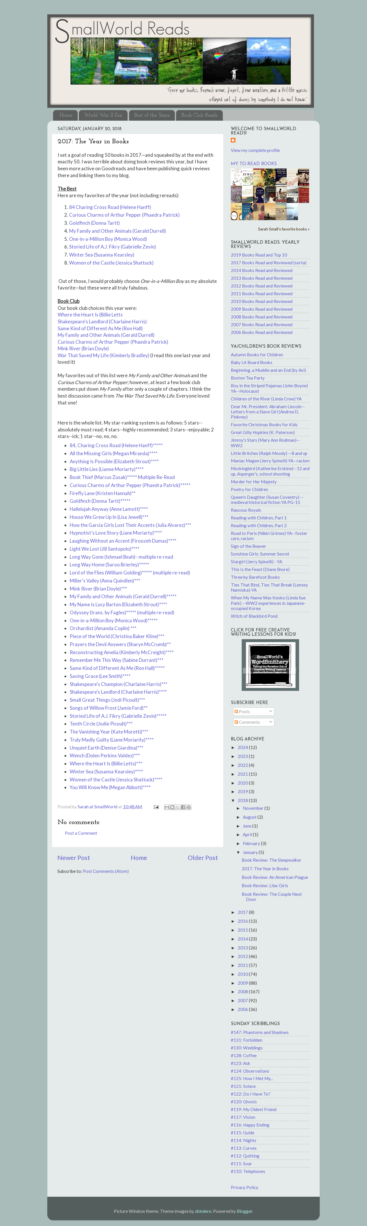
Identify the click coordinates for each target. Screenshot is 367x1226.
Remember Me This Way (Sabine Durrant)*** (116, 660)
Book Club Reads (199, 115)
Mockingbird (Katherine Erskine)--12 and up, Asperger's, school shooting (270, 471)
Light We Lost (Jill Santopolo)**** (104, 549)
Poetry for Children (249, 489)
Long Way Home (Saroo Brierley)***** (109, 565)
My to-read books (254, 164)
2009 (243, 983)
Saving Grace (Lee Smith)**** (100, 676)
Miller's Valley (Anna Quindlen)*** (105, 581)
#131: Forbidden (246, 1040)
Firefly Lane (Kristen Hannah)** (103, 493)
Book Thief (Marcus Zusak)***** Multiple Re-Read (122, 477)
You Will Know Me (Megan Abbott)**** (110, 787)
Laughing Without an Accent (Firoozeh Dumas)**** (123, 541)
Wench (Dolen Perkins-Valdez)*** (105, 755)
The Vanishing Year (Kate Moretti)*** (109, 732)
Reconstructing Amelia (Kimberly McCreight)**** (122, 652)
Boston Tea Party (248, 377)
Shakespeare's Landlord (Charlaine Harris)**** (118, 692)
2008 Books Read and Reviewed (261, 316)
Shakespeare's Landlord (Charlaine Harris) (102, 321)
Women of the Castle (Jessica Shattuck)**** (116, 780)
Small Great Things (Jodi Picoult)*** (107, 700)
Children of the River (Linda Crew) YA (266, 398)
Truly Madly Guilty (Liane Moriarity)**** (112, 740)
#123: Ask (240, 1063)
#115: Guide (242, 1132)
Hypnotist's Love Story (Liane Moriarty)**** (116, 533)
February (252, 843)
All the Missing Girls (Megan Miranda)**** (113, 453)
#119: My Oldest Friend (253, 1109)
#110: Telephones (248, 1171)
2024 (243, 747)
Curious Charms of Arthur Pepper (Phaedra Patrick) (124, 215)
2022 (243, 765)
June (247, 825)
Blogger (244, 1211)
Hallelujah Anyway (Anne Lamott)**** (109, 509)
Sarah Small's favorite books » (284, 228)
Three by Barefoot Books (255, 577)
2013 (243, 947)
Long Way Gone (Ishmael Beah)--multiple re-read (121, 557)
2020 (243, 782)
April (248, 834)
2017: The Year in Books (265, 868)
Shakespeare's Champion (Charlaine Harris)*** (118, 684)
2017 (243, 912)
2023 (243, 756)
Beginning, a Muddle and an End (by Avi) (268, 370)
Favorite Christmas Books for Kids (264, 424)
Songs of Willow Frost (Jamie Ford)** (109, 708)
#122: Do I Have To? (250, 1093)
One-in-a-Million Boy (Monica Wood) (108, 239)
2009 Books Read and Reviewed (261, 309)
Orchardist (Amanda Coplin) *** (103, 628)
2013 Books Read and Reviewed (261, 278)
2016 (243, 921)
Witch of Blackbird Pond (254, 616)
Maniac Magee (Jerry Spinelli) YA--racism (270, 460)
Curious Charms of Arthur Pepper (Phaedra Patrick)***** (130, 485)
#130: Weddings (247, 1047)
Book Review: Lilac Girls (265, 885)
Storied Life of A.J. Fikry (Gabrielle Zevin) (112, 247)
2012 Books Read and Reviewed (261, 285)
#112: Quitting (245, 1155)
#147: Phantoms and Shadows (260, 1032)
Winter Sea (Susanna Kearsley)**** (106, 772)
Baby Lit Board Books (251, 362)
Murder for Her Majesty (254, 481)
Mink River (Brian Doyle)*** (98, 589)
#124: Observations (250, 1071)
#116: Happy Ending (250, 1124)
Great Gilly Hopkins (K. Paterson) (263, 432)
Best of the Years (151, 115)
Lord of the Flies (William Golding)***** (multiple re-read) (130, 573)
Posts (242, 711)
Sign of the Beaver (248, 546)
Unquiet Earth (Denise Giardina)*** (106, 748)
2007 (243, 1000)
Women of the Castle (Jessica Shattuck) (111, 263)
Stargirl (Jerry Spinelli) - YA (256, 561)
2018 (243, 800)
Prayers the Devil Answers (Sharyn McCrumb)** (120, 644)
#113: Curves (244, 1148)
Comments (247, 722)
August (250, 817)
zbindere (203, 1211)
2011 (243, 965)
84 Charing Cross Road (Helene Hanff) (110, 207)
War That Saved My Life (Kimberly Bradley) (103, 355)
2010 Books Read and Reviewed (261, 301)
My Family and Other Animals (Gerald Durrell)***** (123, 596)
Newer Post (73, 857)
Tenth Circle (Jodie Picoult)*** (101, 724)
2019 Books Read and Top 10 (259, 254)
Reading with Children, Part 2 (259, 525)
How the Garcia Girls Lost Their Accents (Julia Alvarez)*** (130, 525)
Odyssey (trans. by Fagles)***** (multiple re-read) (122, 612)
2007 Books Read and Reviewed (261, 324)
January (251, 852)
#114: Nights (243, 1140)
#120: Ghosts (244, 1101)
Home (66, 115)
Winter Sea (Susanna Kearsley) (101, 255)
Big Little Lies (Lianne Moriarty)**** (107, 469)
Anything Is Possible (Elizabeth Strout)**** (114, 461)
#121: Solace (243, 1086)
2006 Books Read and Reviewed (261, 332)
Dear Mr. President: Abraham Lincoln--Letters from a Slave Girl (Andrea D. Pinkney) (268, 412)
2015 (243, 929)
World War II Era (103, 115)
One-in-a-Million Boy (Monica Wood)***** (114, 620)
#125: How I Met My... (252, 1078)
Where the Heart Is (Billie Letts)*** (106, 763)
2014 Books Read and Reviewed (261, 270)
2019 (243, 791)
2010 (243, 974)
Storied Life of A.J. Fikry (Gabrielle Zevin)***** (118, 716)
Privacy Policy (244, 1187)
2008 (243, 991)
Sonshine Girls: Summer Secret (260, 553)
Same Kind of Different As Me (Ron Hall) (100, 328)
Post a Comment (81, 833)
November (253, 808)
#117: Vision (243, 1117)
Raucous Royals (246, 510)
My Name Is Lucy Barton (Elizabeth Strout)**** (118, 604)
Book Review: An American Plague (275, 877)
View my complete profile (255, 150)
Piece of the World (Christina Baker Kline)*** (117, 636)
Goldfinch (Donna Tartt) (94, 223)
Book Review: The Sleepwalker (271, 860)
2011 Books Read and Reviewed (261, 293)
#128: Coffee (244, 1055)
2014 (243, 938)
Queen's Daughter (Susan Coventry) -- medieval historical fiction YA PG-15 (267, 499)
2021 (243, 774)
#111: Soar (241, 1163)
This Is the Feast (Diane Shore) (260, 569)
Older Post (203, 857)
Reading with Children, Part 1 (259, 517)
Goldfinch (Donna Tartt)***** (100, 501)
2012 (243, 956)
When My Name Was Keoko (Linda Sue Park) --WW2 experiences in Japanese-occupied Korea (268, 603)
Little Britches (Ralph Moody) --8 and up (269, 453)
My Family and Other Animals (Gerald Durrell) (117, 231)
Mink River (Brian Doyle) (83, 348)
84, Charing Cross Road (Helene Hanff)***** (116, 445)
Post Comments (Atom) (106, 871)
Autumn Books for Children (257, 354)
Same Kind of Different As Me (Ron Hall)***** (117, 668)
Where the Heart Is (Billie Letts (90, 315)
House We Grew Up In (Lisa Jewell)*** (109, 517)
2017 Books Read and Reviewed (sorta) (269, 262)
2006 (243, 1009)
